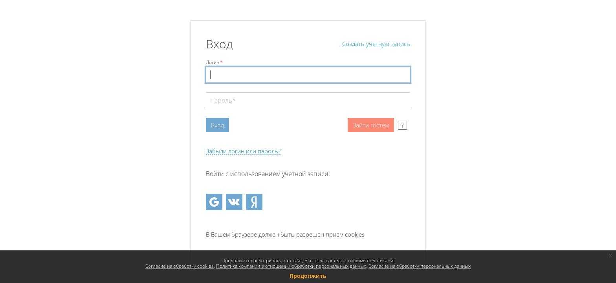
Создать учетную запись (376, 43)
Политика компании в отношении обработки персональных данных (291, 266)
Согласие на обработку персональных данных (419, 266)
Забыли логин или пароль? (243, 151)
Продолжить (308, 275)
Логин (214, 62)
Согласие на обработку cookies (179, 266)
